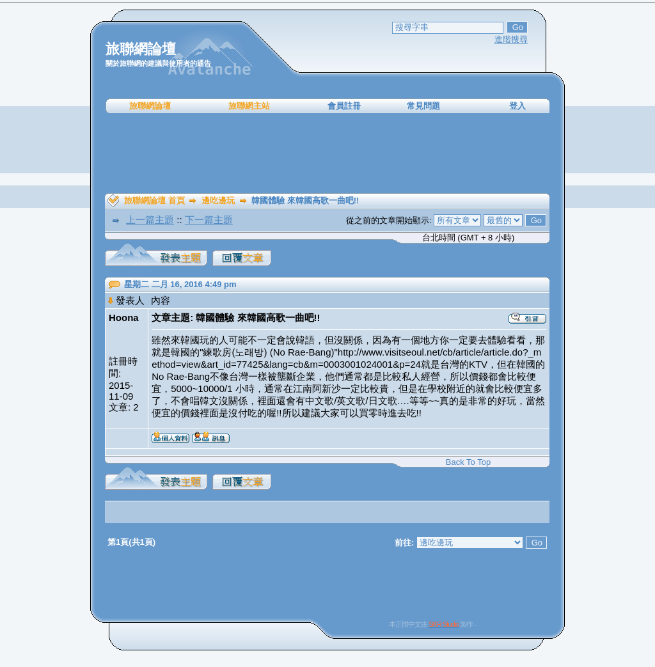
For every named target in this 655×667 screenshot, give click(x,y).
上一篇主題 (150, 219)
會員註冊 (344, 106)
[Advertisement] (327, 153)
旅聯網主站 (249, 106)
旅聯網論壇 (150, 106)
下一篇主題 (209, 219)
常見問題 (423, 106)
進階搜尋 (511, 39)
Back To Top (468, 462)
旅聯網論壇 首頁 (154, 200)
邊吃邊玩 (218, 200)
